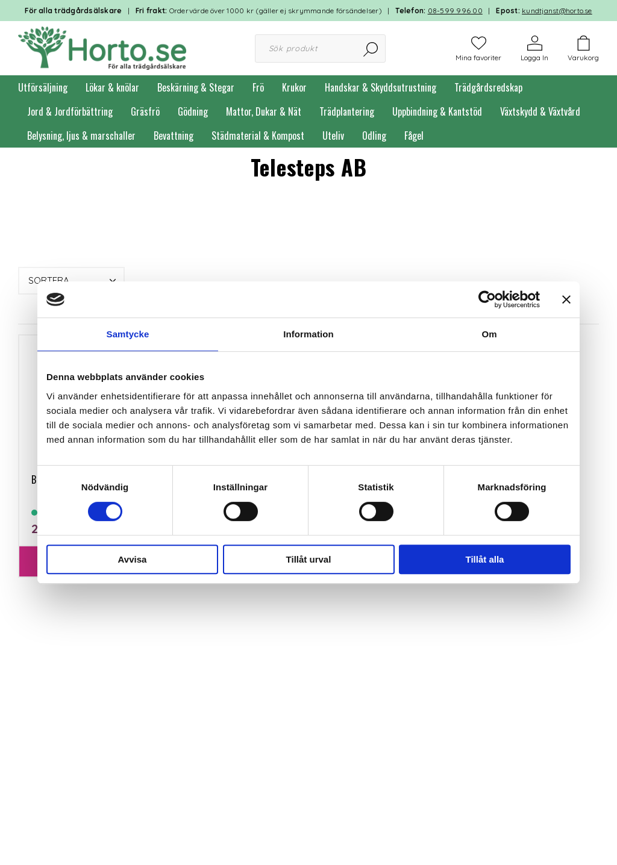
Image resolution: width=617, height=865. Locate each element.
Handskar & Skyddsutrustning (380, 87)
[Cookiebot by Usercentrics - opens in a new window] (487, 299)
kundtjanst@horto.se (557, 10)
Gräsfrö (145, 111)
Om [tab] (488, 334)
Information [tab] (308, 334)
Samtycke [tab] (128, 334)
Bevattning (173, 135)
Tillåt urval (308, 559)
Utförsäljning (42, 87)
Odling (374, 135)
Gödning (193, 111)
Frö (258, 87)
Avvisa (132, 559)
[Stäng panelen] (566, 299)
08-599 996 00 (455, 10)
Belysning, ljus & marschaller (81, 135)
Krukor (294, 87)
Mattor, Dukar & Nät (263, 111)
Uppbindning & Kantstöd (437, 111)
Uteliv (333, 135)
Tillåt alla (485, 559)
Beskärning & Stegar (195, 87)
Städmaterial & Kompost (257, 135)
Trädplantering (346, 111)
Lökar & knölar (112, 87)
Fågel (414, 135)
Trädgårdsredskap (488, 87)
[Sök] (371, 48)
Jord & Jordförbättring (70, 111)
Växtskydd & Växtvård (540, 111)
